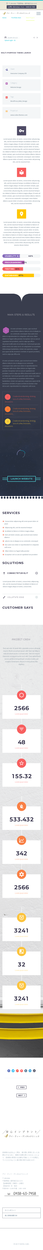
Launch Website (21, 478)
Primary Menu (38, 13)
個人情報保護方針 (11, 1215)
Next (22, 1095)
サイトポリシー (10, 1210)
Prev (21, 1087)
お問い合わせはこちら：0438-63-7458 (21, 7)
